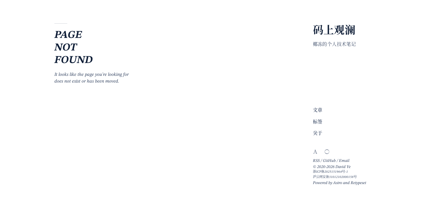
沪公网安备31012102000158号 (335, 177)
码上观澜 (334, 31)
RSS (316, 161)
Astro (337, 183)
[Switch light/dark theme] (327, 151)
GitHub (329, 161)
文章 (318, 110)
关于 (318, 133)
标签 (318, 122)
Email (344, 161)
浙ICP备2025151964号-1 (330, 172)
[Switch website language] (315, 151)
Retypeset (358, 183)
